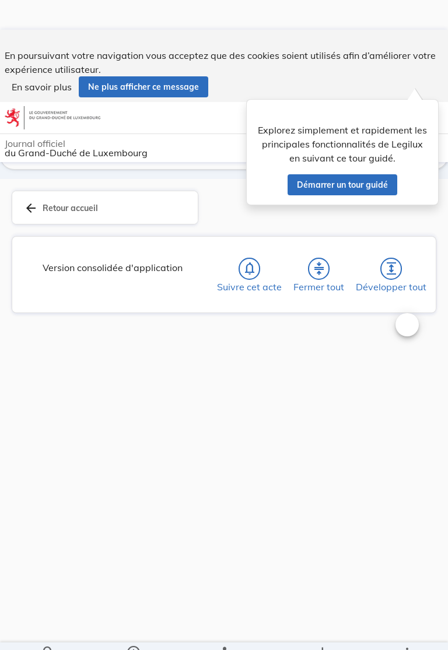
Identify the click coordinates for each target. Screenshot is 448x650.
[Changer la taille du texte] (407, 324)
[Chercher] (48, 631)
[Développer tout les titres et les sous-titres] (391, 269)
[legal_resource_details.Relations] (224, 631)
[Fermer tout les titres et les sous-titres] (319, 269)
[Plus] (407, 631)
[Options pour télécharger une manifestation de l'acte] (322, 631)
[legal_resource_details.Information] (133, 631)
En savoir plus (42, 57)
